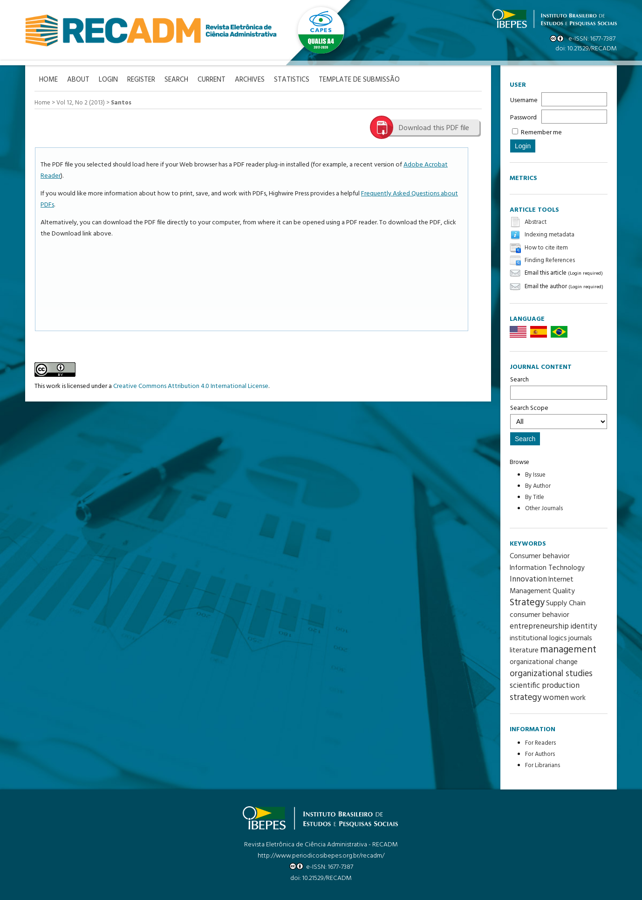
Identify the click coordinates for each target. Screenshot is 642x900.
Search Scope (558, 416)
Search (558, 387)
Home (42, 103)
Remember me (541, 132)
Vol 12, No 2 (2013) (80, 103)
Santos (121, 103)
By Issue (535, 475)
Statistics (291, 80)
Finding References (550, 260)
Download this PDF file (434, 128)
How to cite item (546, 248)
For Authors (540, 754)
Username (524, 100)
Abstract (535, 222)
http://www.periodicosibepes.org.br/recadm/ (321, 856)
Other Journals (544, 508)
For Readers (540, 743)
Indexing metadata (549, 235)
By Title (534, 497)
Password (523, 117)
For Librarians (542, 765)
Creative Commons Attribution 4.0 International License (190, 386)
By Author (538, 486)
